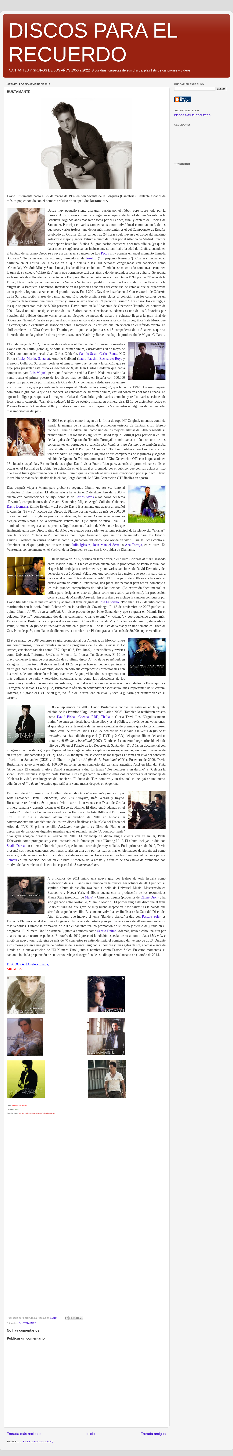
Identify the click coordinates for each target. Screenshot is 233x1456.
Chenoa (83, 717)
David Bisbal (66, 717)
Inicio (90, 1434)
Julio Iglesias (81, 545)
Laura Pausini (87, 358)
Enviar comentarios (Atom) (38, 1441)
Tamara (12, 860)
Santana (43, 358)
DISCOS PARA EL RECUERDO (192, 115)
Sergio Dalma (106, 931)
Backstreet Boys (110, 358)
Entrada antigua (153, 1434)
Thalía (105, 717)
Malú (88, 897)
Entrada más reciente (24, 1434)
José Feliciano (109, 602)
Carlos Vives (85, 497)
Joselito (91, 258)
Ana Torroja (133, 545)
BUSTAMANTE (27, 1323)
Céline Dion (149, 897)
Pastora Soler (151, 916)
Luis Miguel (38, 373)
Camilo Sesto (88, 354)
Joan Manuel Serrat (106, 545)
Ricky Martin (26, 358)
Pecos (105, 253)
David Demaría (17, 506)
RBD (95, 717)
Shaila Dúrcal (16, 846)
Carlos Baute (108, 354)
